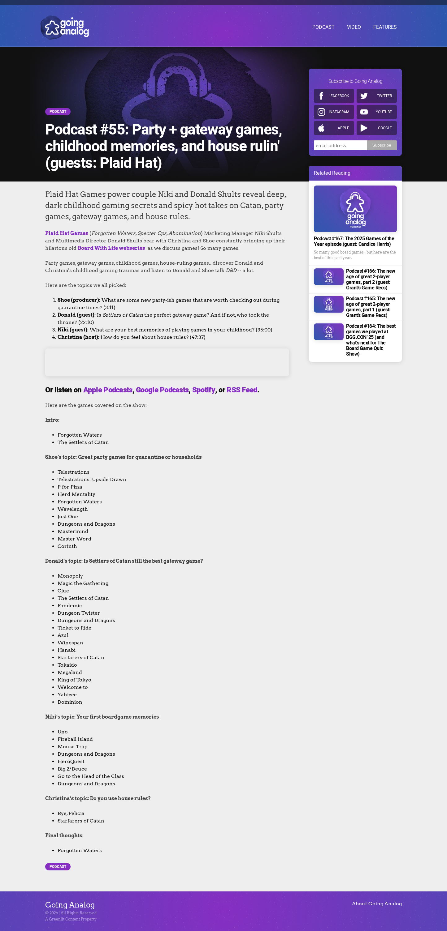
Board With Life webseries (111, 248)
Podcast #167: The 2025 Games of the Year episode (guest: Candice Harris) (354, 239)
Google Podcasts (162, 390)
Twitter (384, 94)
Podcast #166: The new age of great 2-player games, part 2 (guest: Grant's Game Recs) (370, 278)
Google (385, 126)
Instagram (339, 110)
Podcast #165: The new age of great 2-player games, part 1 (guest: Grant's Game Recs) (370, 305)
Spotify (203, 390)
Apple (343, 126)
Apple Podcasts (107, 390)
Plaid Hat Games (66, 233)
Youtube (384, 110)
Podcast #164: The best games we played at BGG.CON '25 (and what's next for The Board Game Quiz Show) (370, 338)
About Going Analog (377, 904)
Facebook (340, 94)
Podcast (58, 111)
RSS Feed (242, 390)
